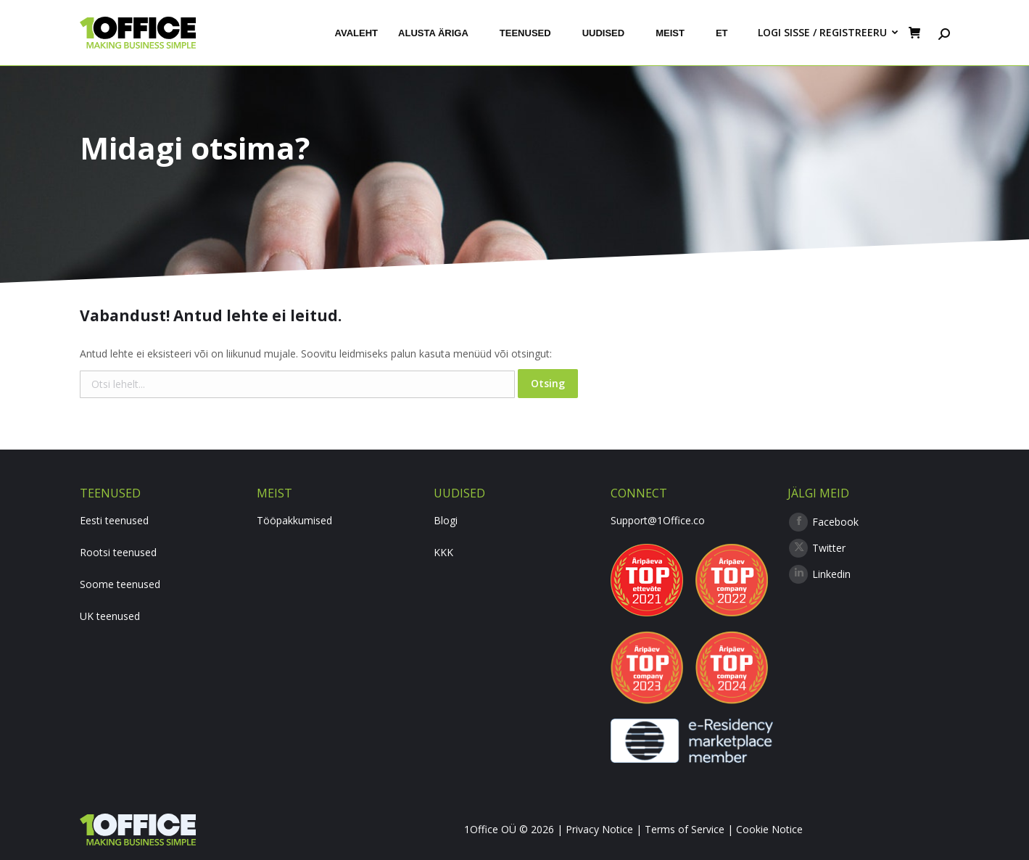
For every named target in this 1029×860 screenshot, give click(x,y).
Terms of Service (684, 829)
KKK (443, 552)
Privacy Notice (599, 829)
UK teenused (110, 616)
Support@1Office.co (658, 520)
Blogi (446, 520)
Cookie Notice (769, 829)
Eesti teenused (114, 520)
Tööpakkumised (294, 520)
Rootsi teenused (118, 552)
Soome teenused (120, 584)
